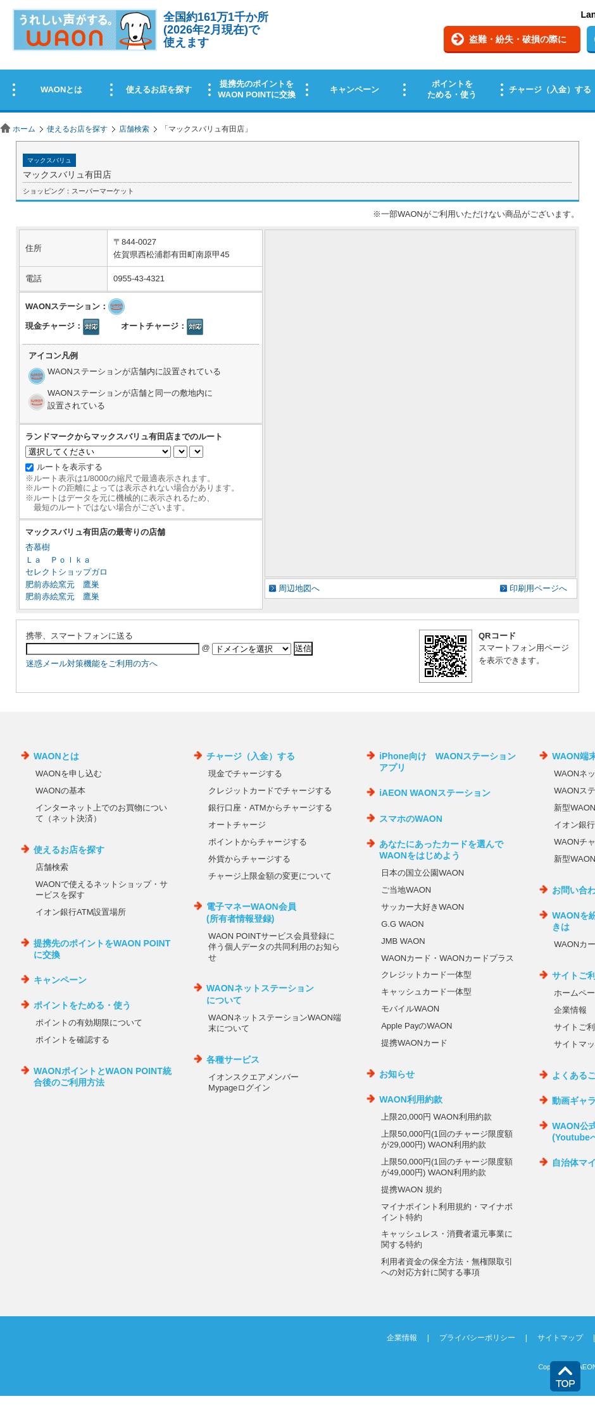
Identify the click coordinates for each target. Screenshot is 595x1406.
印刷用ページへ (538, 588)
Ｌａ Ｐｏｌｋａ (58, 560)
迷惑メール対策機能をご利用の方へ (92, 663)
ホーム (24, 129)
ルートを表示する (70, 467)
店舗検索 (134, 129)
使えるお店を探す (77, 129)
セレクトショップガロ (66, 572)
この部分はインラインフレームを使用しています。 (297, 58)
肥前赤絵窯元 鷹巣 (62, 584)
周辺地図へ (299, 588)
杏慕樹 (37, 547)
